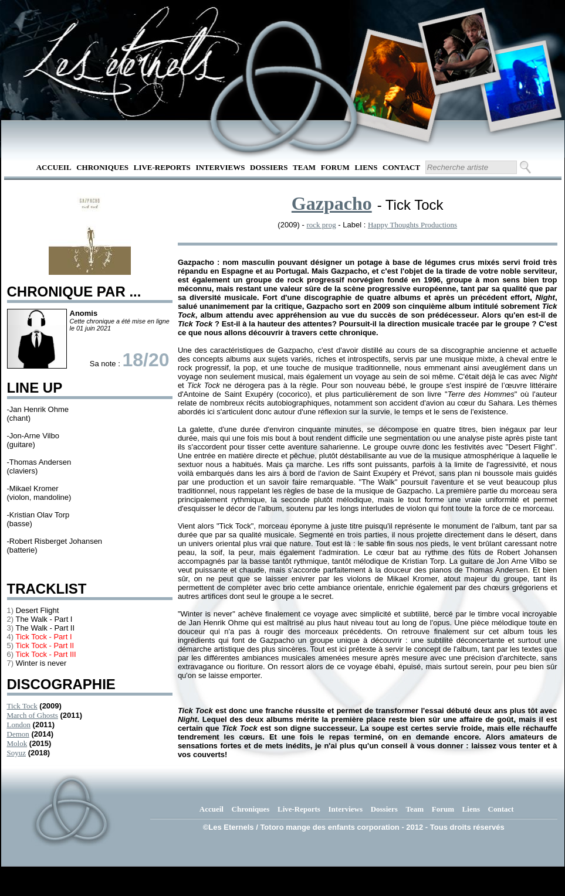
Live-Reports (162, 167)
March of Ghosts (32, 715)
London (19, 724)
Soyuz (16, 752)
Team (304, 167)
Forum (335, 167)
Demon (18, 734)
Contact (401, 167)
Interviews (220, 167)
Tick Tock (22, 705)
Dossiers (268, 167)
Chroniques (102, 167)
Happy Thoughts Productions (412, 224)
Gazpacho (332, 203)
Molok (17, 743)
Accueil (54, 167)
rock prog (321, 224)
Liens (365, 167)
